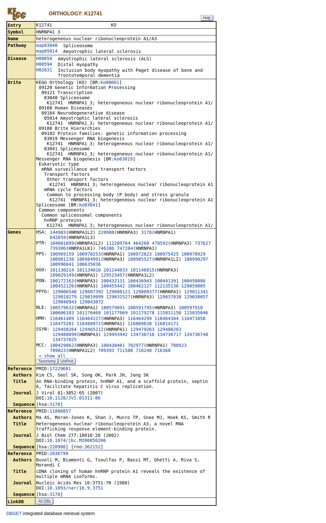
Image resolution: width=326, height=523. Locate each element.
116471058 (193, 319)
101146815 (142, 270)
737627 (203, 243)
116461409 (62, 319)
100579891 (113, 308)
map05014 (46, 51)
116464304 (166, 319)
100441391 (166, 281)
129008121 (118, 292)
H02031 (44, 70)
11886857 (60, 411)
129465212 (91, 329)
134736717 (169, 335)
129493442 (115, 335)
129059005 (193, 286)
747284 (125, 248)
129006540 (65, 292)
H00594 (44, 64)
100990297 (196, 259)
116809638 (140, 324)
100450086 (193, 281)
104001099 (62, 243)
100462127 (140, 286)
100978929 (193, 254)
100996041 (62, 264)
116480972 (89, 324)
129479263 (142, 329)
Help (207, 18)
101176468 (89, 313)
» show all (51, 356)
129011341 (196, 292)
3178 (146, 232)
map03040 (46, 46)
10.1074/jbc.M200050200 (76, 441)
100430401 (113, 345)
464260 (141, 243)
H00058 (44, 59)
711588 (125, 351)
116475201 (62, 324)
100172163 (62, 281)
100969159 (62, 254)
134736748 (196, 335)
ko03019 (123, 159)
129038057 (196, 297)
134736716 (142, 335)
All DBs (44, 502)
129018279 (65, 297)
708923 (179, 345)
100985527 (140, 259)
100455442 (113, 286)
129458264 (65, 329)
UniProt (66, 362)
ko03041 (88, 205)
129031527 (118, 297)
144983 (58, 232)
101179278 (142, 313)
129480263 (169, 329)
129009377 (145, 292)
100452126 (62, 286)
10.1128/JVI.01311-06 (74, 398)
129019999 (91, 297)
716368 (162, 351)
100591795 (140, 308)
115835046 (196, 313)
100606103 (62, 313)
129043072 (91, 302)
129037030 (169, 297)
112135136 (166, 286)
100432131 (113, 281)
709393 (106, 351)
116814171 (166, 324)
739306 (58, 248)
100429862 (62, 345)
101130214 (62, 270)
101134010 (89, 270)
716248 (144, 351)
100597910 (191, 308)
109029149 (62, 275)
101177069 (115, 313)
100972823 (140, 254)
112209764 (118, 243)
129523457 (113, 275)
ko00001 (110, 83)
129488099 (65, 335)
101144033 (115, 270)
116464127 (89, 319)
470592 (160, 243)
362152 (92, 447)
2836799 (58, 454)
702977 (136, 345)
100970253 (89, 254)
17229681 (60, 369)
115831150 (169, 313)
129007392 (91, 292)
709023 (58, 351)
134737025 (65, 340)
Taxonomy (47, 362)
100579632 (62, 308)
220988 (106, 232)
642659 (58, 238)
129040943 (65, 302)
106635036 (89, 264)
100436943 (140, 281)
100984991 (89, 259)
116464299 (140, 319)
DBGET (14, 514)
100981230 (62, 259)
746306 (106, 248)
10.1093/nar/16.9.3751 (75, 488)
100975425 (166, 254)
